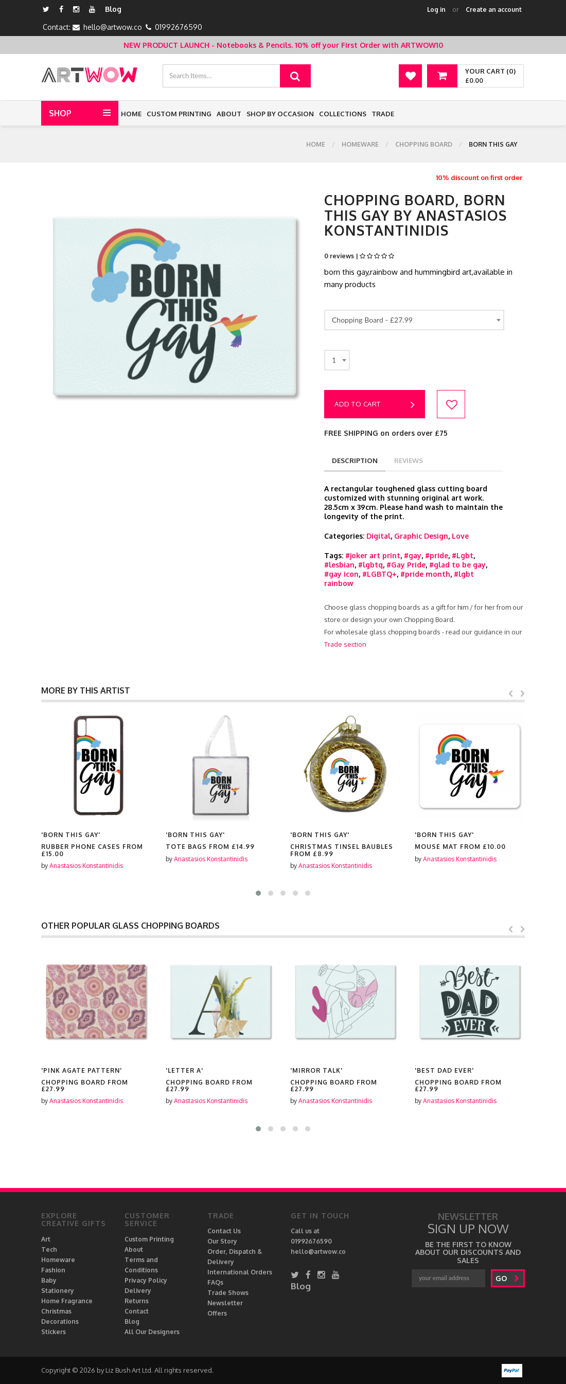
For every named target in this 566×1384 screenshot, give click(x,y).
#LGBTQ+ (379, 574)
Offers (217, 1313)
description (355, 460)
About (229, 114)
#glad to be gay (457, 564)
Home (131, 114)
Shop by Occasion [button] (280, 114)
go (508, 1278)
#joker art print (372, 555)
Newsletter (225, 1303)
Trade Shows (228, 1293)
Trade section (345, 644)
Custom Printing (179, 114)
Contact (137, 1311)
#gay (412, 555)
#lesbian (339, 564)
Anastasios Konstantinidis (86, 866)
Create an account (494, 9)
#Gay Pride (406, 564)
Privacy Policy (146, 1280)
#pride (436, 555)
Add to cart (374, 405)
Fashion (53, 1270)
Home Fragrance (67, 1301)
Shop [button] (60, 113)
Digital (378, 535)
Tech (49, 1249)
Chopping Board (423, 144)
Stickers (53, 1332)
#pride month (425, 574)
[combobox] (414, 320)
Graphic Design (421, 535)
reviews (408, 460)
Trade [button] (383, 114)
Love (460, 535)
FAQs (215, 1282)
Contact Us (224, 1231)
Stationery (57, 1290)
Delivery (138, 1290)
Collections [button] (342, 114)
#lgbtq (370, 564)
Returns (137, 1301)
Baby (49, 1280)
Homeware (360, 144)
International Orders (239, 1272)
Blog (113, 9)
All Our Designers (152, 1332)
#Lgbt (462, 555)
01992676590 (178, 27)
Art (45, 1239)
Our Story (222, 1241)
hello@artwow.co (112, 27)
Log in (436, 9)
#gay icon (341, 574)
